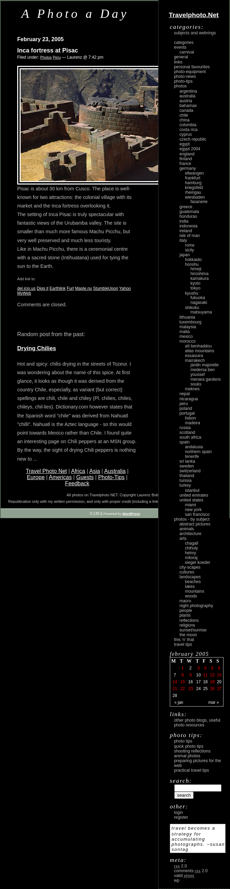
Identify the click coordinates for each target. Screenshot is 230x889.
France (185, 163)
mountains (194, 591)
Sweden (186, 466)
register (181, 817)
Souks (195, 384)
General (181, 57)
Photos (46, 57)
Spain (184, 442)
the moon (188, 634)
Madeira (192, 422)
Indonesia (188, 226)
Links (178, 62)
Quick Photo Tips (189, 746)
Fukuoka (197, 297)
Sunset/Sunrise (193, 630)
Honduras (188, 216)
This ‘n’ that (184, 639)
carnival (186, 52)
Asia (94, 471)
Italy (183, 240)
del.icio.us (26, 288)
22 (182, 688)
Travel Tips (183, 644)
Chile (183, 115)
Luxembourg (190, 322)
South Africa (190, 437)
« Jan (178, 702)
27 (219, 688)
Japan (184, 254)
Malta (184, 331)
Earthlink (58, 288)
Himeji (195, 268)
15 (182, 681)
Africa (78, 471)
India (183, 221)
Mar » (213, 702)
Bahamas (188, 105)
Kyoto (195, 283)
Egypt (184, 144)
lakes (190, 586)
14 (175, 681)
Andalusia (194, 446)
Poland (185, 408)
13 (219, 675)
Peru (57, 57)
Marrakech (195, 360)
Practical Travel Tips (191, 770)
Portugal (187, 413)
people (185, 610)
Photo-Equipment (190, 71)
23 (190, 688)
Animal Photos (187, 756)
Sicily (189, 250)
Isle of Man (189, 235)
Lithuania (187, 317)
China (184, 120)
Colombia (187, 124)
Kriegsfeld (194, 187)
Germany (187, 168)
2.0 (180, 866)
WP (176, 880)
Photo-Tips (111, 477)
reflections (189, 620)
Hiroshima (199, 273)
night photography (196, 605)
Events (180, 47)
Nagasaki (198, 302)
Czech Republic (192, 139)
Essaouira (194, 355)
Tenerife (192, 456)
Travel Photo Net (46, 471)
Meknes (192, 389)
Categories (184, 42)
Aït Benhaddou (198, 346)
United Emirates (193, 495)
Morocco (187, 341)
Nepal (184, 393)
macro (185, 600)
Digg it (42, 288)
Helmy (190, 552)
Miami (190, 504)
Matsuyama (201, 312)
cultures (186, 572)
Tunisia (185, 480)
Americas (60, 477)
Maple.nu (83, 288)
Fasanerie (199, 201)
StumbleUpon (105, 288)
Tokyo (195, 288)
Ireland (185, 230)
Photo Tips (183, 741)
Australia (114, 471)
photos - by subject (191, 519)
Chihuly (191, 548)
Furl (70, 288)
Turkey (185, 485)
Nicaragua (188, 398)
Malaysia (187, 326)
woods (191, 596)
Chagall (191, 543)
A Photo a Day (75, 14)
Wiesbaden (195, 197)
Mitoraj (191, 557)
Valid (184, 875)
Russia (185, 427)
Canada (186, 110)
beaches (193, 581)
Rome (190, 245)
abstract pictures (194, 524)
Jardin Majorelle (204, 365)
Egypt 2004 (189, 148)
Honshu (192, 264)
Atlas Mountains (199, 350)
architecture (190, 533)
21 (175, 688)
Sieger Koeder (197, 562)
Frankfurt (192, 178)
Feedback (77, 483)
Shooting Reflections (192, 751)
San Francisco (197, 514)
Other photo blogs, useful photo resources (197, 722)
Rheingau (193, 192)
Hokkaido (193, 259)
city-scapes (189, 567)
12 (212, 675)
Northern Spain (198, 451)
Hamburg (193, 182)
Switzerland (189, 471)
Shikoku (192, 307)
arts (182, 538)
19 (212, 681)
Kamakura (199, 278)
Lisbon (190, 418)
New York (193, 509)
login (178, 812)
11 (205, 675)
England (187, 154)
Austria (185, 100)
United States (191, 500)
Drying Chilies (36, 348)
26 (212, 688)
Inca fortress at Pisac (47, 50)
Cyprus (185, 134)
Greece (185, 206)
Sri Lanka (187, 461)
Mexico (186, 336)
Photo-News (185, 76)
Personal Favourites (192, 66)
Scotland (187, 432)
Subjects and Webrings (195, 33)
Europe (36, 477)
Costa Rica (188, 129)
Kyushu (191, 293)
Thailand (186, 475)
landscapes (190, 576)
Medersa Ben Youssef (202, 372)
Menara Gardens (205, 379)
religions (187, 625)
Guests (85, 477)
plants (185, 615)
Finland (185, 158)
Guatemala (189, 211)
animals (186, 528)
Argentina (188, 91)
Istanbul (192, 490)
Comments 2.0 (191, 870)
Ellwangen (194, 173)
